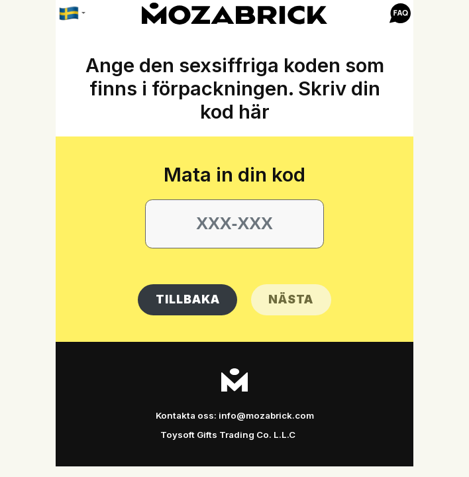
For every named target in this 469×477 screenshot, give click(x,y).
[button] (400, 13)
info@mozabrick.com (266, 415)
